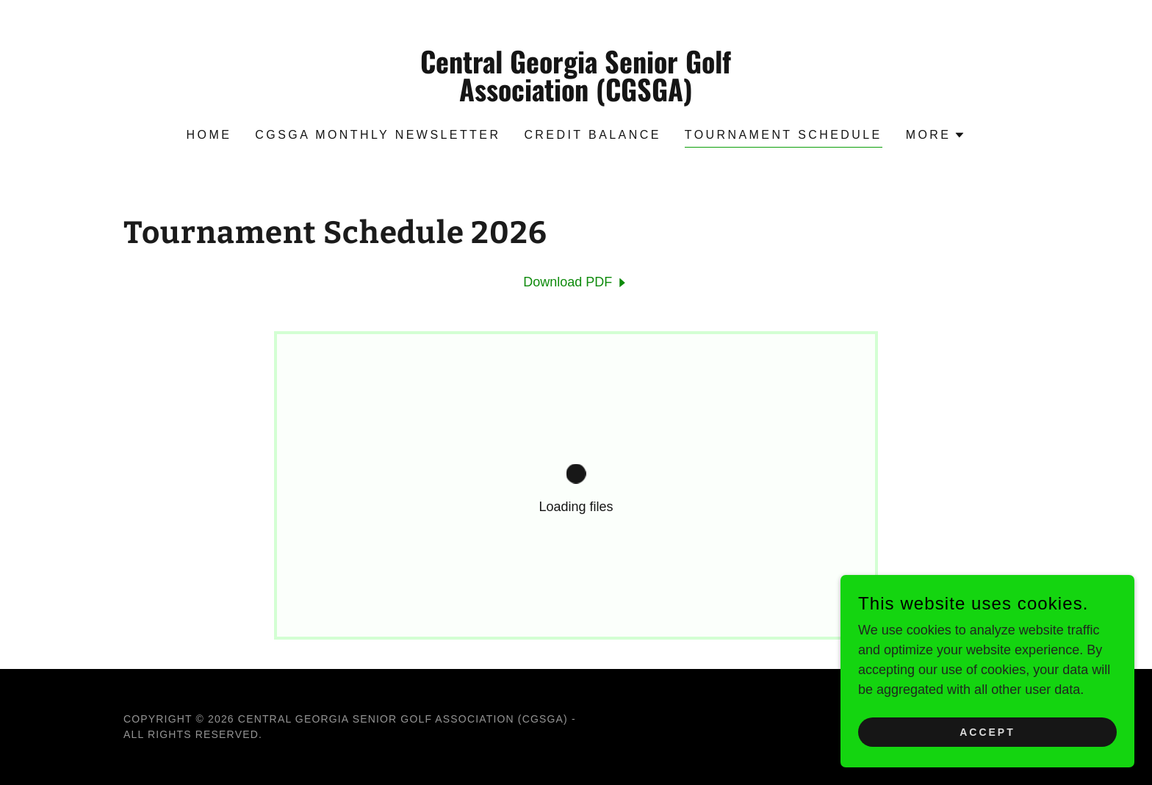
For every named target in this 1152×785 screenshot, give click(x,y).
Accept (987, 732)
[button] (936, 135)
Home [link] (209, 135)
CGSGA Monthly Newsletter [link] (377, 135)
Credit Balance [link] (592, 135)
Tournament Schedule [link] (783, 135)
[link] (576, 97)
